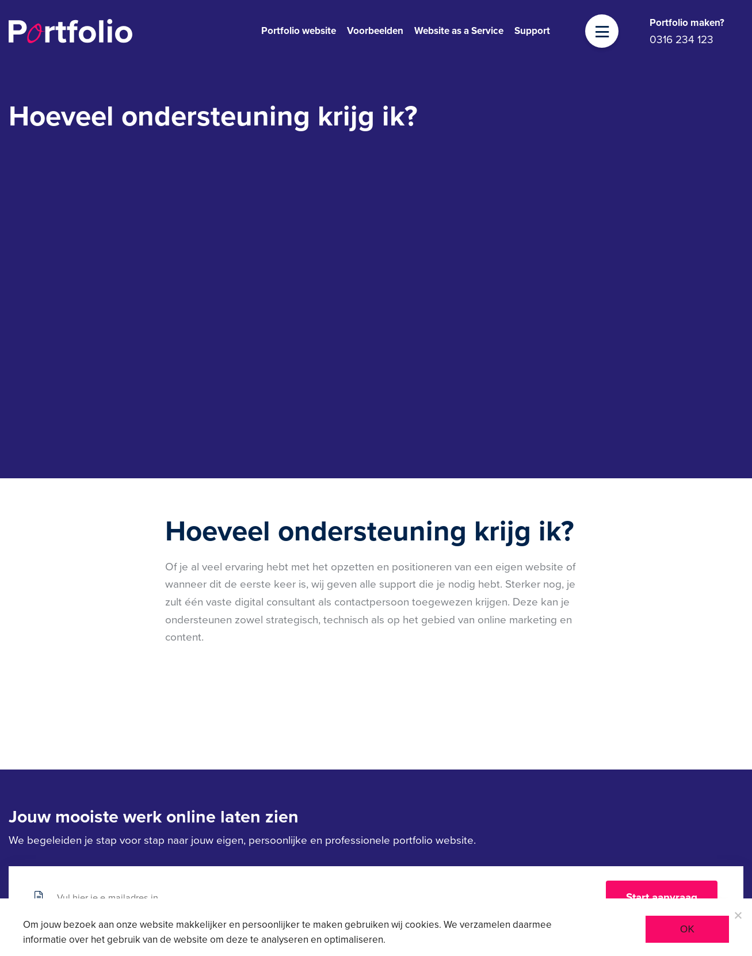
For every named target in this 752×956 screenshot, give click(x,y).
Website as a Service (458, 31)
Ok (687, 929)
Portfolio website (298, 31)
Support (532, 31)
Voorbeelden (375, 31)
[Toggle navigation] (602, 32)
